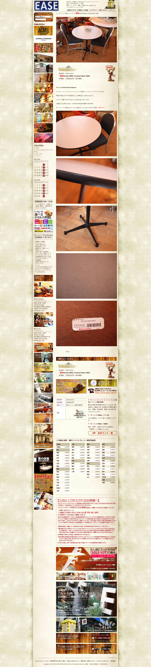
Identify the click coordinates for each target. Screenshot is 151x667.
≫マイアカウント (40, 243)
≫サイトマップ (39, 263)
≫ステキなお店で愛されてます (43, 267)
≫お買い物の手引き (40, 245)
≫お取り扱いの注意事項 (42, 251)
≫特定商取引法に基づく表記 (43, 256)
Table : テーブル (69, 13)
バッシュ (38, 155)
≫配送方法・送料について (42, 248)
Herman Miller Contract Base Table (87, 13)
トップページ (60, 13)
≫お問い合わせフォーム (42, 261)
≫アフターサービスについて (43, 255)
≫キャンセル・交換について (43, 253)
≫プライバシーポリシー (42, 258)
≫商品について (39, 250)
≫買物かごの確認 (40, 241)
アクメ (38, 148)
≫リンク (37, 265)
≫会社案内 (38, 260)
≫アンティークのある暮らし (43, 268)
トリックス (39, 153)
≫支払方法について (40, 246)
